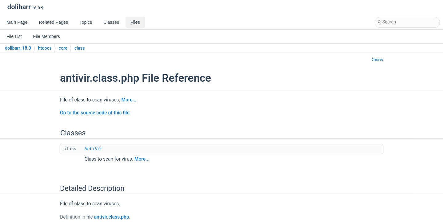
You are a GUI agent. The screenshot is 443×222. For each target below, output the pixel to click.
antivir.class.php (111, 217)
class (79, 48)
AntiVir (94, 148)
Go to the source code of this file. (95, 113)
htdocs (45, 48)
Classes (377, 60)
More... (128, 100)
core (63, 48)
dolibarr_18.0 (18, 48)
